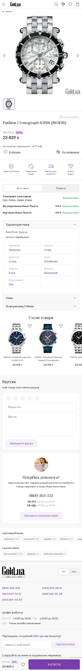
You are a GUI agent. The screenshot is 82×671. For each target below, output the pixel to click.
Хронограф (51, 272)
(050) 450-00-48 (52, 593)
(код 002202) (71, 117)
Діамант (33, 553)
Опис (9, 298)
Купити (54, 664)
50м (11, 284)
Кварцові (14, 249)
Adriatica (11, 539)
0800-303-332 (41, 495)
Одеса (28, 199)
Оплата (61, 188)
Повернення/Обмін (20, 306)
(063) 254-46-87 (12, 599)
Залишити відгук (21, 443)
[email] (28, 644)
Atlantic (66, 539)
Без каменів (13, 553)
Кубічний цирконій (54, 553)
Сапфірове (50, 261)
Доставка (23, 188)
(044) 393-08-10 (52, 588)
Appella (50, 539)
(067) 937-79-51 (11, 593)
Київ (5, 199)
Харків (20, 199)
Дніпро (12, 199)
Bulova (8, 11)
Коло (12, 272)
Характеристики (17, 224)
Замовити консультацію (41, 515)
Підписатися (65, 644)
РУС (74, 571)
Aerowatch (31, 539)
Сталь (48, 249)
